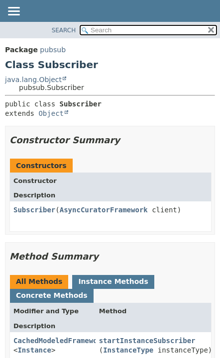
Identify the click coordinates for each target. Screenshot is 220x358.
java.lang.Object (33, 80)
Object (51, 113)
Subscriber (34, 210)
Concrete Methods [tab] (52, 295)
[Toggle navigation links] (13, 12)
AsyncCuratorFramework (104, 210)
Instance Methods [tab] (113, 281)
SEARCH (64, 30)
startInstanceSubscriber (147, 341)
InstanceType (128, 350)
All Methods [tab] (39, 281)
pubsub (53, 50)
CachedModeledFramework (59, 341)
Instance (34, 350)
